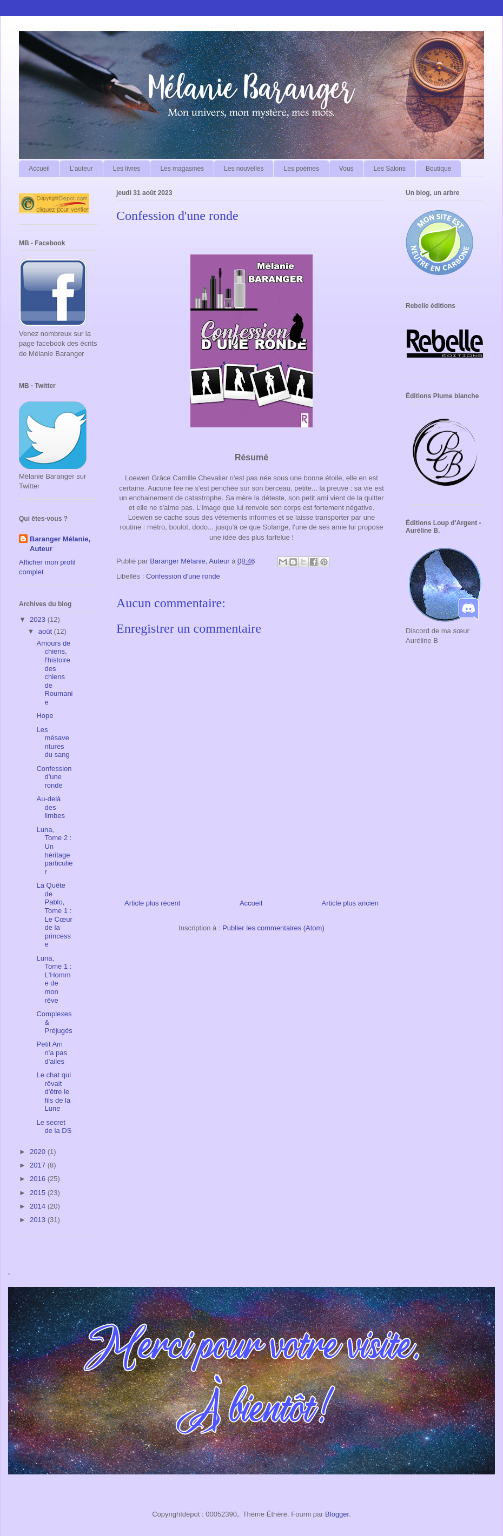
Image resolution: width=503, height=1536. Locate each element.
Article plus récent (152, 903)
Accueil (39, 168)
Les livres (127, 168)
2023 (39, 619)
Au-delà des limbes (50, 807)
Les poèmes (301, 168)
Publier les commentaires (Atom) (273, 928)
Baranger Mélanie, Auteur (60, 544)
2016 (39, 1179)
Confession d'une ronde (183, 576)
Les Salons (390, 168)
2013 (39, 1220)
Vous (346, 168)
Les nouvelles (243, 168)
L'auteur (81, 168)
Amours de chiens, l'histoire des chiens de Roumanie (54, 672)
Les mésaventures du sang (52, 742)
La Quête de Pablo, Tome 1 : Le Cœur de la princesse (54, 914)
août (46, 631)
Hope (44, 716)
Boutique (438, 168)
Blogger (337, 1514)
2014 (39, 1206)
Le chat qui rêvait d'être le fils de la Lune (53, 1091)
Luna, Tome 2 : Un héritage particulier (54, 851)
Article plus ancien (350, 903)
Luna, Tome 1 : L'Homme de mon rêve (53, 979)
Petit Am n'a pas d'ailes (51, 1052)
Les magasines (182, 168)
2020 (39, 1152)
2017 (39, 1165)
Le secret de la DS (53, 1126)
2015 (39, 1193)
